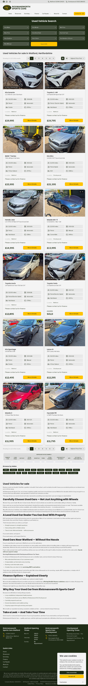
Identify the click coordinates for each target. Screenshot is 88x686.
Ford (33, 470)
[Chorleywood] (75, 2)
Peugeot (32, 473)
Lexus (62, 470)
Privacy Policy (39, 683)
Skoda (48, 473)
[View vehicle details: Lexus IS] (65, 332)
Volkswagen (73, 473)
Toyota (63, 473)
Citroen (13, 470)
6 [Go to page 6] (49, 58)
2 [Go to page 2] (35, 58)
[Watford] (56, 2)
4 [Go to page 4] (42, 58)
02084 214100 (10, 633)
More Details (32, 120)
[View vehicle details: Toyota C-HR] (65, 75)
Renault (40, 473)
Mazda (76, 470)
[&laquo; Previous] (28, 58)
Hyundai (48, 470)
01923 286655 (52, 635)
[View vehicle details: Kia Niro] (65, 139)
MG (19, 473)
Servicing (6, 657)
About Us (5, 664)
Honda (41, 470)
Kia (55, 470)
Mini (24, 473)
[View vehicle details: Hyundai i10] (65, 396)
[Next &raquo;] (53, 58)
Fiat (27, 470)
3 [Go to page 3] (38, 58)
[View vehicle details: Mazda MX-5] (65, 203)
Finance (5, 659)
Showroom (6, 654)
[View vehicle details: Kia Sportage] (23, 332)
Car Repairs (6, 662)
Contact (5, 667)
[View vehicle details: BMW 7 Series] (23, 139)
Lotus (69, 470)
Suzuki (56, 473)
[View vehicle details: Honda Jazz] (23, 203)
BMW (6, 470)
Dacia (21, 470)
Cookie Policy (31, 683)
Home (5, 651)
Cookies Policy (76, 668)
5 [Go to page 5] (46, 58)
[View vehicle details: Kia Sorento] (23, 75)
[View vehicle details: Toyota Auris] (23, 266)
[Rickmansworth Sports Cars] (10, 2)
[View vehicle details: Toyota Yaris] (65, 266)
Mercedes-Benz (9, 473)
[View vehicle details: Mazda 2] (23, 396)
